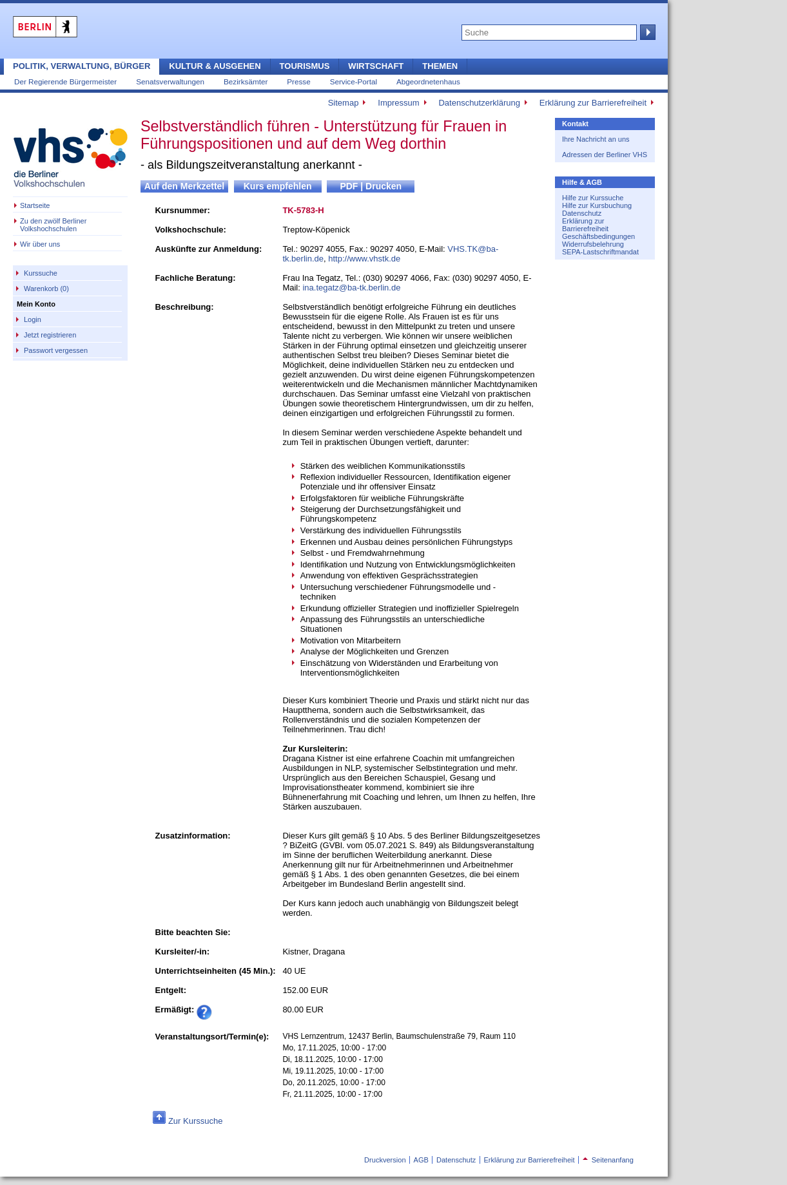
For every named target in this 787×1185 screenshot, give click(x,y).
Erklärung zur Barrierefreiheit (592, 103)
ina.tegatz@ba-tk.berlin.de (351, 287)
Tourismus (305, 66)
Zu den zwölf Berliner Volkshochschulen (53, 224)
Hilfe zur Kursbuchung (597, 205)
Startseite (35, 205)
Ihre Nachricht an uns (596, 139)
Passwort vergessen (56, 350)
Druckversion (384, 1160)
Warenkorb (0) (46, 288)
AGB (421, 1160)
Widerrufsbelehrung (593, 244)
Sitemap (343, 103)
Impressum (398, 103)
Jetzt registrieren (50, 335)
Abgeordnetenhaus (428, 81)
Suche (646, 32)
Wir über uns (40, 244)
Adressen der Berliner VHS (604, 154)
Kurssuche (40, 273)
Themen (440, 66)
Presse (298, 81)
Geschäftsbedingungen (598, 236)
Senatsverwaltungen (170, 81)
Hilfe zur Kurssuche (592, 198)
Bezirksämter (245, 81)
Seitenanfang (608, 1160)
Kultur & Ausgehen (214, 66)
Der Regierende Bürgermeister (65, 81)
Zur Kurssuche (195, 1121)
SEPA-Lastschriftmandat (600, 252)
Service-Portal (353, 81)
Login (32, 319)
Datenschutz (581, 213)
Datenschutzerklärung (479, 103)
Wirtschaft (375, 66)
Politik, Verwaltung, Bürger (81, 66)
